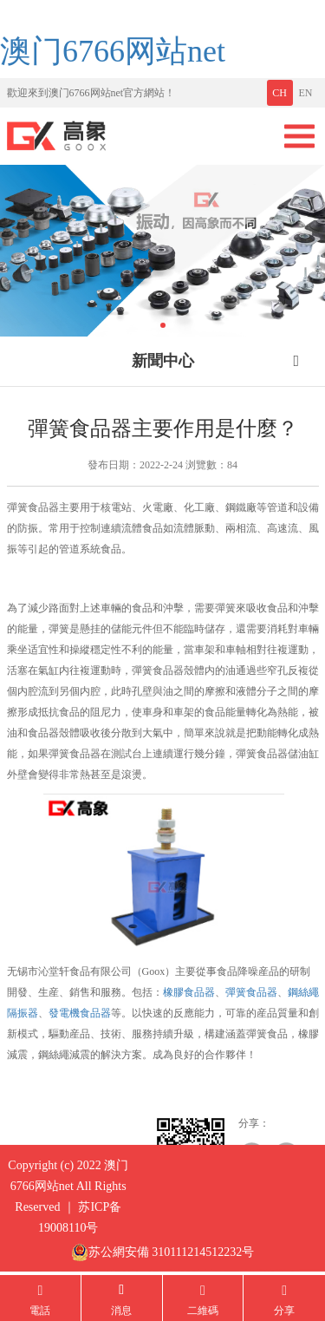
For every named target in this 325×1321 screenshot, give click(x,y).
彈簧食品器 (251, 992)
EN (306, 93)
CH (279, 93)
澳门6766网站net (112, 51)
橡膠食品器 (189, 992)
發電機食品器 (80, 1013)
